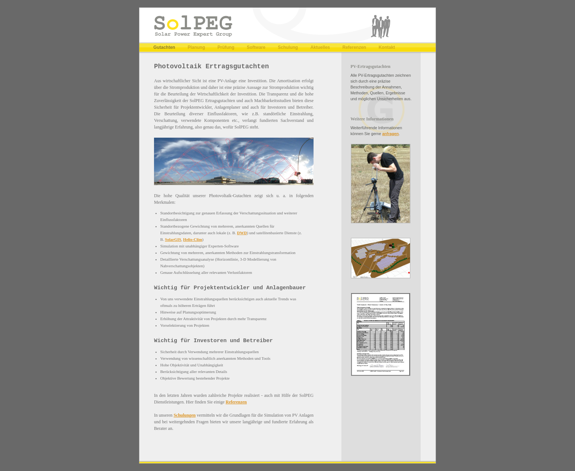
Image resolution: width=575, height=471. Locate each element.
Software (256, 47)
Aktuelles (320, 47)
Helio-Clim (192, 239)
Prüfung (225, 47)
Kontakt (386, 47)
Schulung (288, 47)
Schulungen (184, 415)
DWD (242, 233)
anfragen (390, 133)
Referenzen (354, 47)
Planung (196, 47)
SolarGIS (173, 239)
